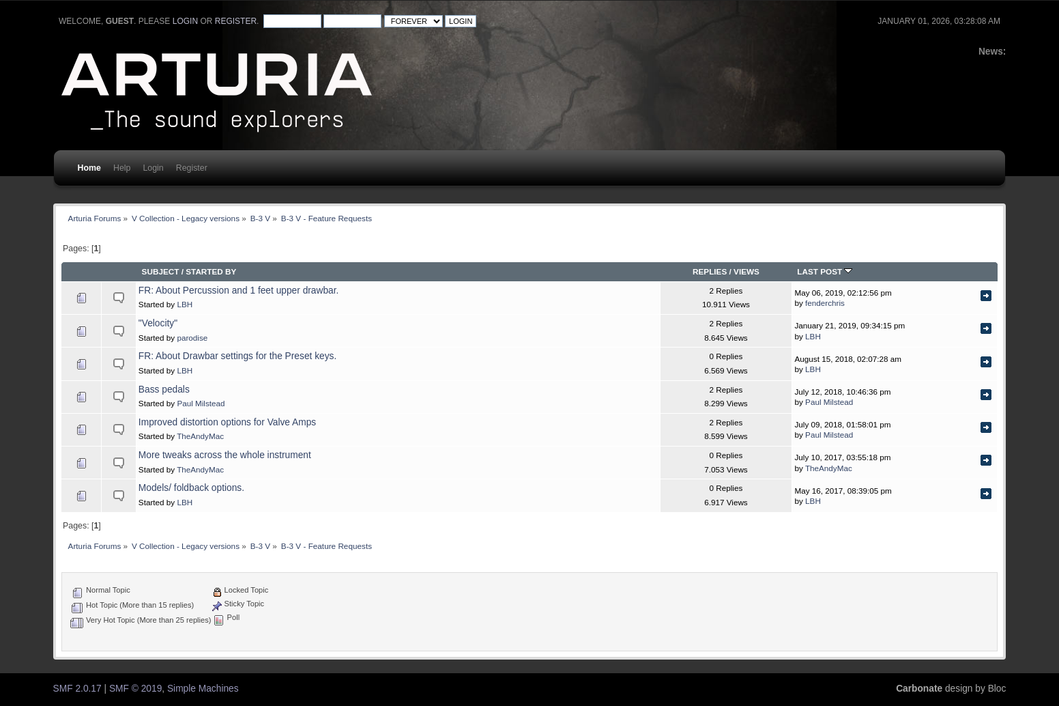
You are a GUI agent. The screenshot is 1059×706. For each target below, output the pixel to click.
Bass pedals (164, 389)
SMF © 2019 (135, 688)
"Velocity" (158, 323)
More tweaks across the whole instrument (225, 455)
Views (746, 271)
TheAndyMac (200, 436)
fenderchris (825, 302)
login (185, 21)
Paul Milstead (200, 403)
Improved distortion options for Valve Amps (227, 422)
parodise (192, 337)
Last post (824, 271)
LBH (184, 304)
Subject (160, 271)
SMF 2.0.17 (77, 688)
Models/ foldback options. (191, 488)
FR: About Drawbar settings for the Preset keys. (237, 356)
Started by (211, 271)
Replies (710, 271)
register (236, 21)
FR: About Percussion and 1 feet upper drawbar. (239, 290)
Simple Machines (203, 688)
